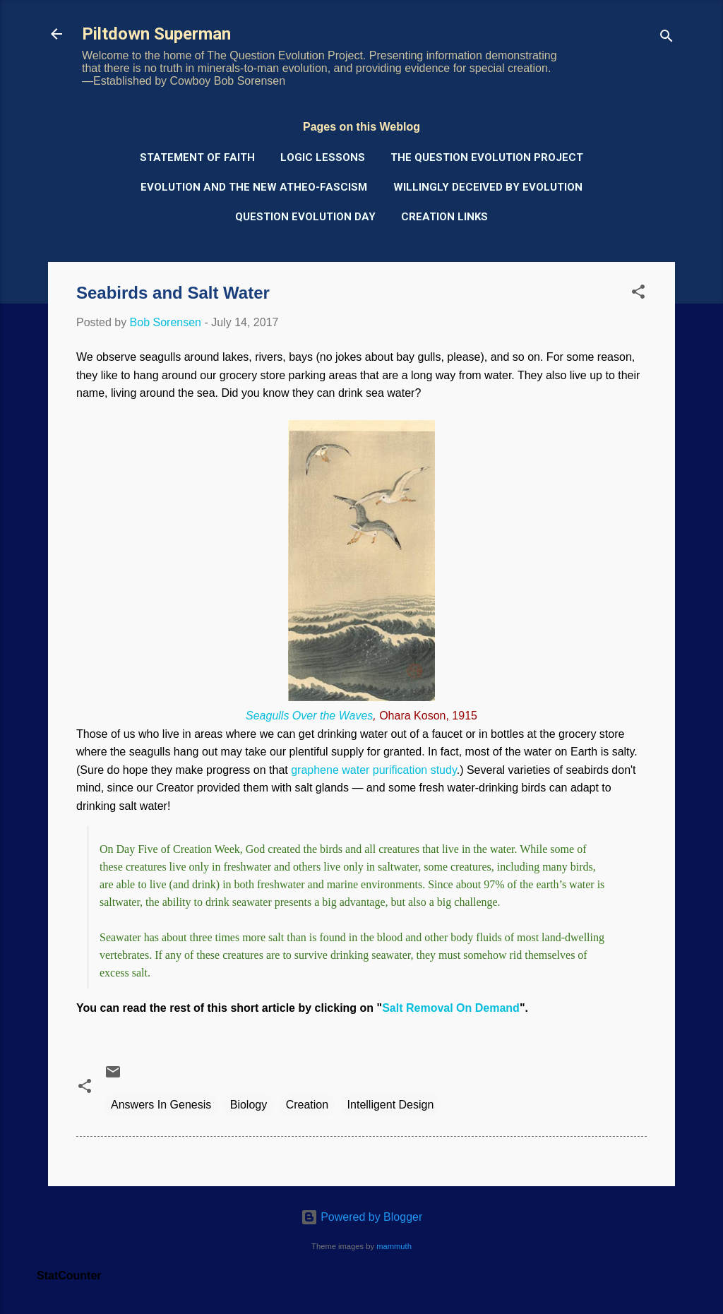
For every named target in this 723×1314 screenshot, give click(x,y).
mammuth (394, 1246)
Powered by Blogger (362, 1217)
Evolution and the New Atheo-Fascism (254, 187)
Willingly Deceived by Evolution (487, 187)
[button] (638, 294)
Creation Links (444, 216)
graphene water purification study (374, 770)
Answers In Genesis (161, 1105)
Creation (307, 1105)
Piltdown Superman (156, 34)
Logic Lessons (322, 157)
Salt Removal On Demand (451, 1008)
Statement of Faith (197, 157)
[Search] (666, 38)
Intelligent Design (390, 1105)
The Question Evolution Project (486, 157)
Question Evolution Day (305, 216)
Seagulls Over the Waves (309, 716)
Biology (248, 1105)
